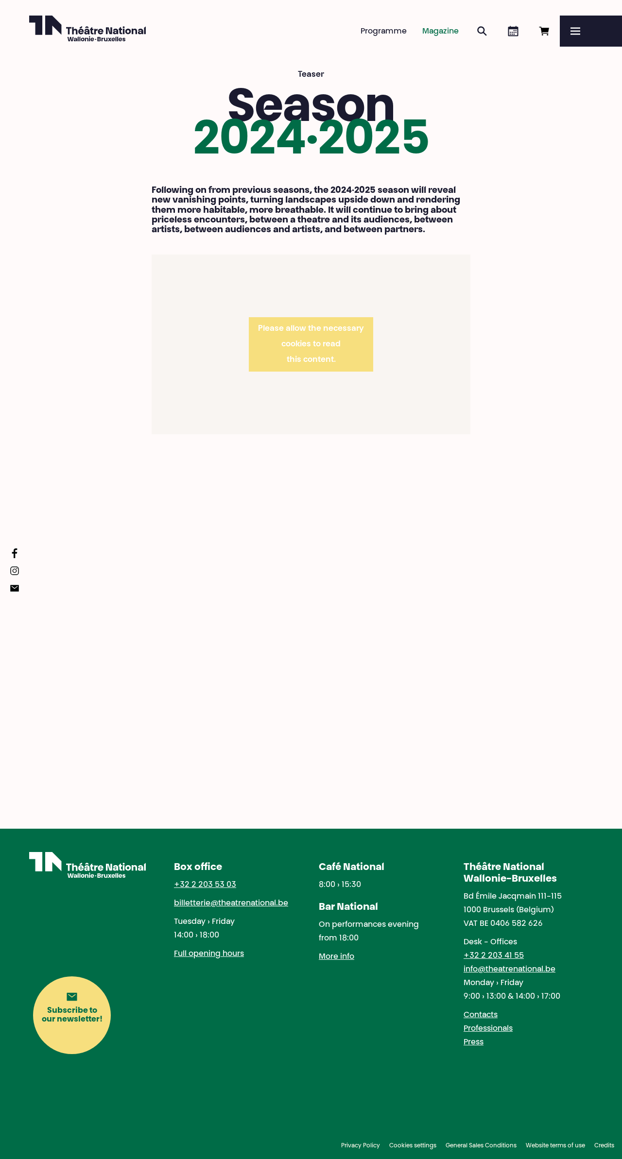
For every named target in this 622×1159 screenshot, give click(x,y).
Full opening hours (209, 954)
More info (336, 957)
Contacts (481, 1015)
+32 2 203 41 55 (494, 956)
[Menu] (591, 31)
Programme (384, 31)
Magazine (440, 31)
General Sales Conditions (481, 1146)
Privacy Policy (360, 1146)
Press (474, 1042)
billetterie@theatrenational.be (231, 903)
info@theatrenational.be (509, 969)
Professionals (488, 1029)
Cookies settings (412, 1146)
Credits (604, 1146)
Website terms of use (555, 1146)
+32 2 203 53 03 (205, 885)
